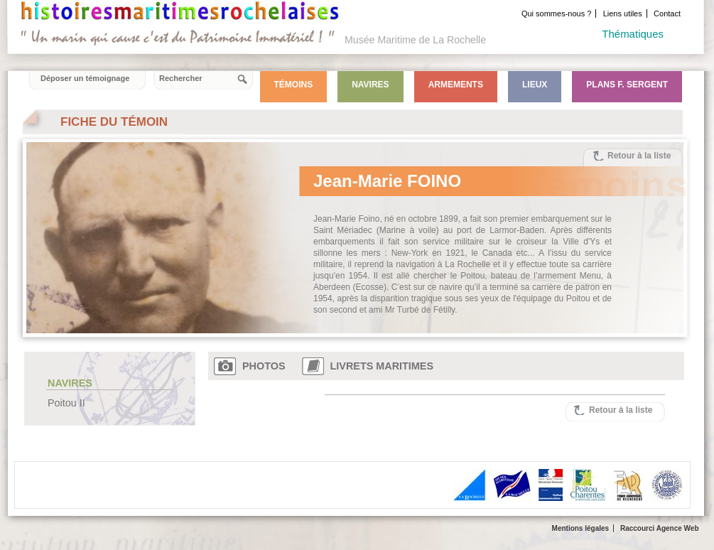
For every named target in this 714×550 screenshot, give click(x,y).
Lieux (534, 85)
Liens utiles (622, 13)
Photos (264, 366)
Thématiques (633, 34)
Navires (370, 85)
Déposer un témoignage (84, 78)
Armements (455, 85)
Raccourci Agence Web (659, 528)
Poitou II (66, 403)
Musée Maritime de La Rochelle (415, 39)
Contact (667, 13)
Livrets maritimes (382, 366)
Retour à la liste (639, 156)
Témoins (293, 85)
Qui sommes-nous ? (556, 13)
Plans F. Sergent (627, 85)
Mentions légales (581, 528)
